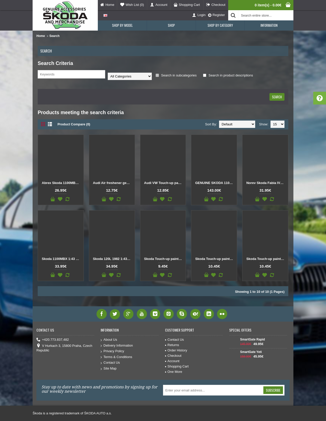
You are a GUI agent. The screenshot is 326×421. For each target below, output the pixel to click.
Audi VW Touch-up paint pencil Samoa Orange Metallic (164, 183)
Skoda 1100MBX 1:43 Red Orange (62, 259)
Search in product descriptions (228, 75)
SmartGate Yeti (251, 352)
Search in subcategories (176, 75)
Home (40, 36)
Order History (176, 350)
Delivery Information (117, 346)
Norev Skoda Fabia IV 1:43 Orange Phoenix (266, 183)
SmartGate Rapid (252, 339)
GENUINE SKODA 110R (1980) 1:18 (215, 183)
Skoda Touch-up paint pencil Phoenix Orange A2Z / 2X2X (266, 259)
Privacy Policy (112, 351)
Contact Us (110, 363)
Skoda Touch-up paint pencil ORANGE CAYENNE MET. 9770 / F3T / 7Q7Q (164, 259)
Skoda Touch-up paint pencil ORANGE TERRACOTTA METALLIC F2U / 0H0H (215, 259)
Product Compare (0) (74, 124)
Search (54, 36)
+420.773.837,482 (52, 340)
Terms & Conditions (116, 357)
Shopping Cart (177, 366)
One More (173, 372)
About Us (109, 340)
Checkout (173, 356)
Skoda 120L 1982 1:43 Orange (113, 259)
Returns (172, 345)
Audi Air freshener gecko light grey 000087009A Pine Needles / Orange (113, 183)
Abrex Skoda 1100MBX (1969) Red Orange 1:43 (62, 183)
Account (172, 361)
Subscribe (273, 390)
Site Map (108, 368)
